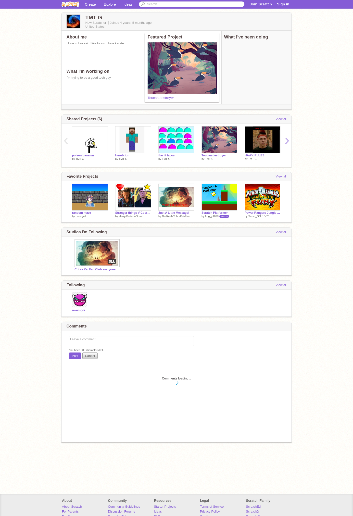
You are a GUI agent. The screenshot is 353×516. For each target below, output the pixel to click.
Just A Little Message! (173, 212)
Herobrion (122, 155)
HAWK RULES (255, 155)
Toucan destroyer (161, 98)
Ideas (128, 4)
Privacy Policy (210, 511)
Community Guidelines (124, 506)
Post (75, 356)
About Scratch (72, 506)
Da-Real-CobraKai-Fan (176, 216)
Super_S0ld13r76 (258, 216)
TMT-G (80, 158)
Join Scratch (261, 4)
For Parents (70, 511)
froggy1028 (212, 216)
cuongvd (81, 216)
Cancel (90, 356)
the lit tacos (166, 155)
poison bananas (83, 155)
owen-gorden (80, 310)
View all (281, 119)
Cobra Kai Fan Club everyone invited (97, 269)
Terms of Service (212, 506)
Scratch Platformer (215, 212)
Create (90, 4)
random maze (81, 212)
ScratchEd (253, 506)
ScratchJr (252, 511)
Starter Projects (165, 506)
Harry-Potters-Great (131, 216)
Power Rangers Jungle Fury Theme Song (262, 212)
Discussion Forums (121, 511)
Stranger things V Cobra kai (133, 212)
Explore (109, 4)
